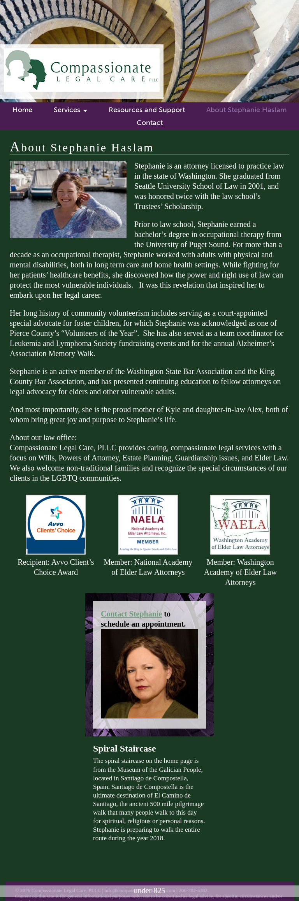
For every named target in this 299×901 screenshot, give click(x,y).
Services (67, 110)
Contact (150, 122)
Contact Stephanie (131, 613)
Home (22, 110)
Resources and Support (147, 110)
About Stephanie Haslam (246, 110)
